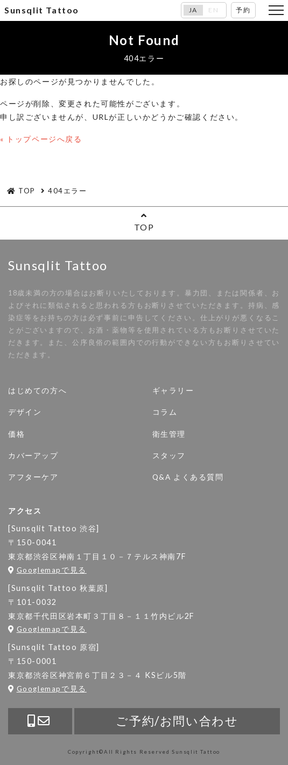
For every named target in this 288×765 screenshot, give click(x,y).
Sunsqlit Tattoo (41, 10)
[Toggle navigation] (276, 10)
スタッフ (169, 455)
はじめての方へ (37, 390)
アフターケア (33, 477)
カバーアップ (33, 455)
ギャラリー (173, 390)
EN (213, 10)
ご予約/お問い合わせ (177, 720)
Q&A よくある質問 (188, 477)
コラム (165, 412)
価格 (16, 434)
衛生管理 (169, 434)
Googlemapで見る (47, 570)
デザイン (24, 412)
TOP (144, 221)
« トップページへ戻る (41, 138)
